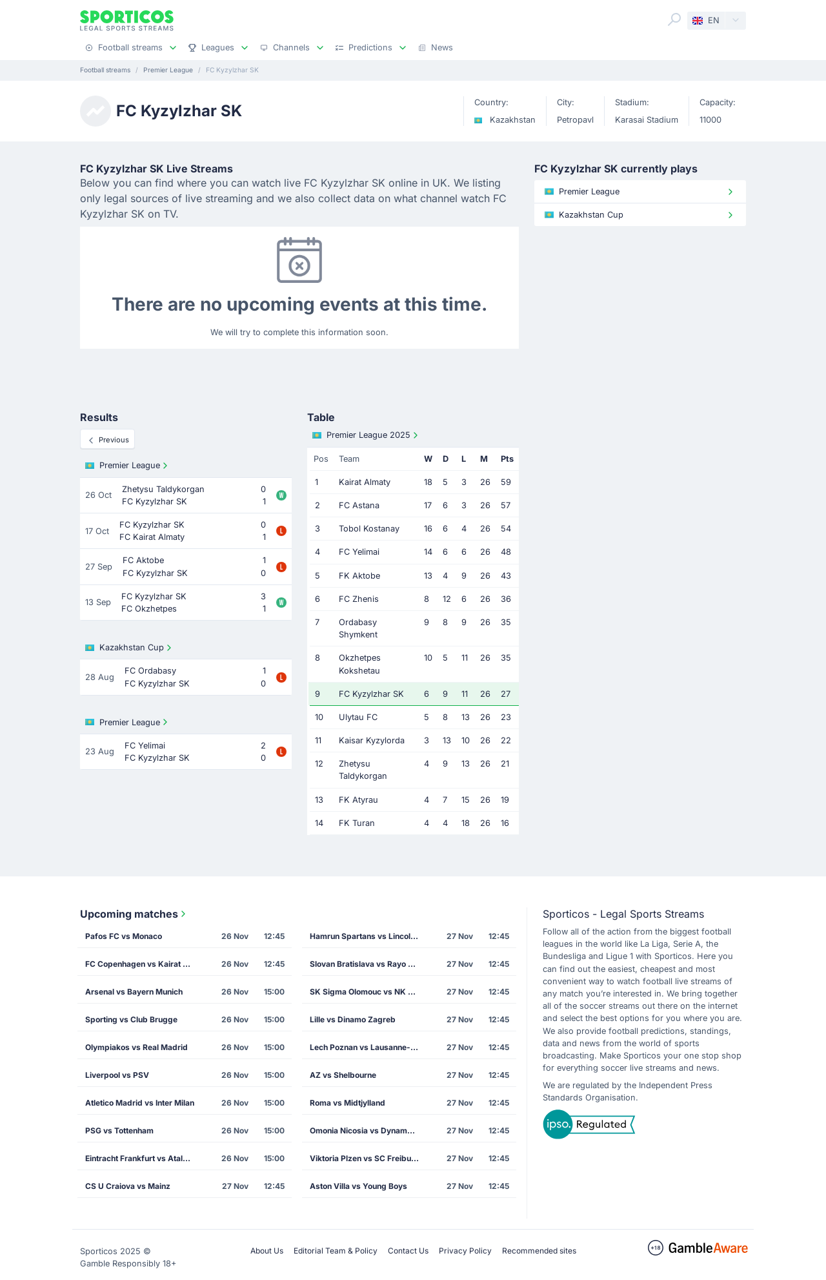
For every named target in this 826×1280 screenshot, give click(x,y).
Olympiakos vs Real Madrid (136, 1047)
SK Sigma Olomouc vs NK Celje (368, 991)
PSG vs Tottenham (119, 1130)
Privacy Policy (465, 1250)
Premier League (127, 465)
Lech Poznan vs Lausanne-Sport (368, 1047)
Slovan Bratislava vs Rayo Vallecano (368, 964)
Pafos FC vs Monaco (123, 936)
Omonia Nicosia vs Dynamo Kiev (368, 1130)
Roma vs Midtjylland (347, 1103)
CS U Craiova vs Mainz (127, 1186)
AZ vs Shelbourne (343, 1075)
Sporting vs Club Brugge (131, 1019)
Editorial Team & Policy (336, 1250)
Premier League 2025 (366, 435)
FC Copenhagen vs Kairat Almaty (144, 964)
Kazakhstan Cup (129, 648)
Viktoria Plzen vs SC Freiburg (364, 1158)
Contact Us (408, 1250)
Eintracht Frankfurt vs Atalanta (142, 1158)
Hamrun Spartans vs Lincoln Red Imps (368, 936)
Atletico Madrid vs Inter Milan (139, 1103)
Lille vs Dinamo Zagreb (353, 1019)
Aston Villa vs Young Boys (358, 1186)
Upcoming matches (134, 913)
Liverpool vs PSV (117, 1075)
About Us (266, 1250)
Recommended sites (539, 1250)
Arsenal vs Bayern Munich (134, 991)
